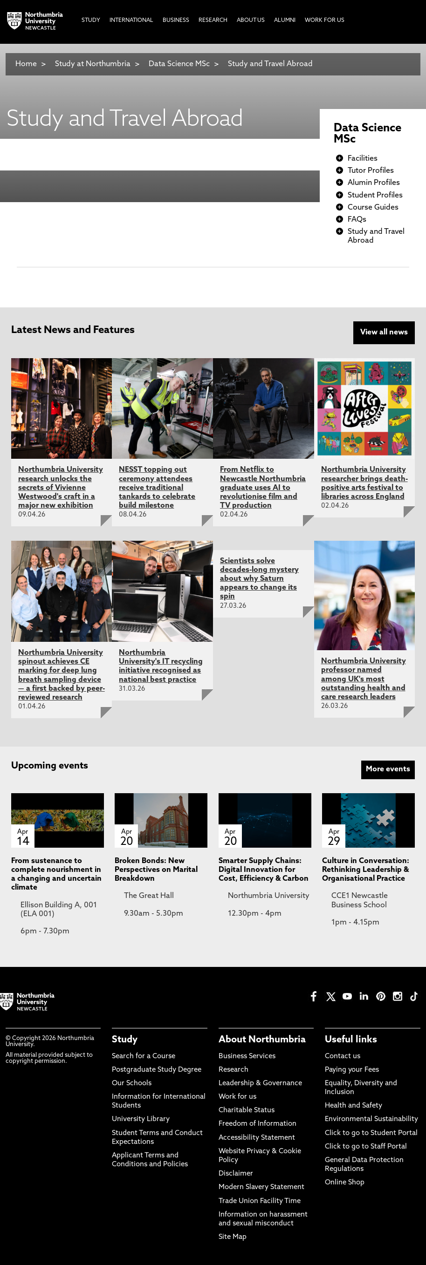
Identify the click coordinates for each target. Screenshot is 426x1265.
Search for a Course (143, 1056)
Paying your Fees (352, 1070)
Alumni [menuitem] (284, 20)
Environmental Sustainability (371, 1119)
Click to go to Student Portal (371, 1133)
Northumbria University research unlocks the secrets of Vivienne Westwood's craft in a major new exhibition (60, 488)
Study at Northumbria (93, 64)
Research (233, 1070)
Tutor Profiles (371, 171)
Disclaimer (236, 1173)
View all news (384, 332)
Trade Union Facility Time (260, 1201)
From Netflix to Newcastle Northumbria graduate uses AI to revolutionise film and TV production (263, 488)
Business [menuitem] (176, 20)
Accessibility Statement (257, 1138)
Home (26, 64)
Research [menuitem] (213, 20)
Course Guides (373, 207)
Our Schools (131, 1083)
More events (388, 769)
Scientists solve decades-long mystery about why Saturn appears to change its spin (259, 579)
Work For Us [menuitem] (324, 20)
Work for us (237, 1097)
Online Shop (344, 1182)
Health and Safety (353, 1105)
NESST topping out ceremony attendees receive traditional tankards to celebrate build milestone (157, 488)
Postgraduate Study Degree (156, 1070)
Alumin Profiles (374, 183)
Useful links (351, 1040)
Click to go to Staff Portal (366, 1146)
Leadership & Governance (260, 1083)
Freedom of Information (257, 1124)
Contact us (342, 1056)
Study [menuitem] (91, 20)
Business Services (247, 1056)
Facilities (363, 159)
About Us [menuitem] (251, 20)
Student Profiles (375, 195)
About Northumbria (262, 1040)
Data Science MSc (179, 64)
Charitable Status (247, 1110)
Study (124, 1040)
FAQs (357, 220)
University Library (141, 1119)
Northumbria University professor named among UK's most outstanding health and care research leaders (363, 679)
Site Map (233, 1237)
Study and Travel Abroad (270, 64)
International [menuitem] (131, 20)
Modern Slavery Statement (261, 1187)
